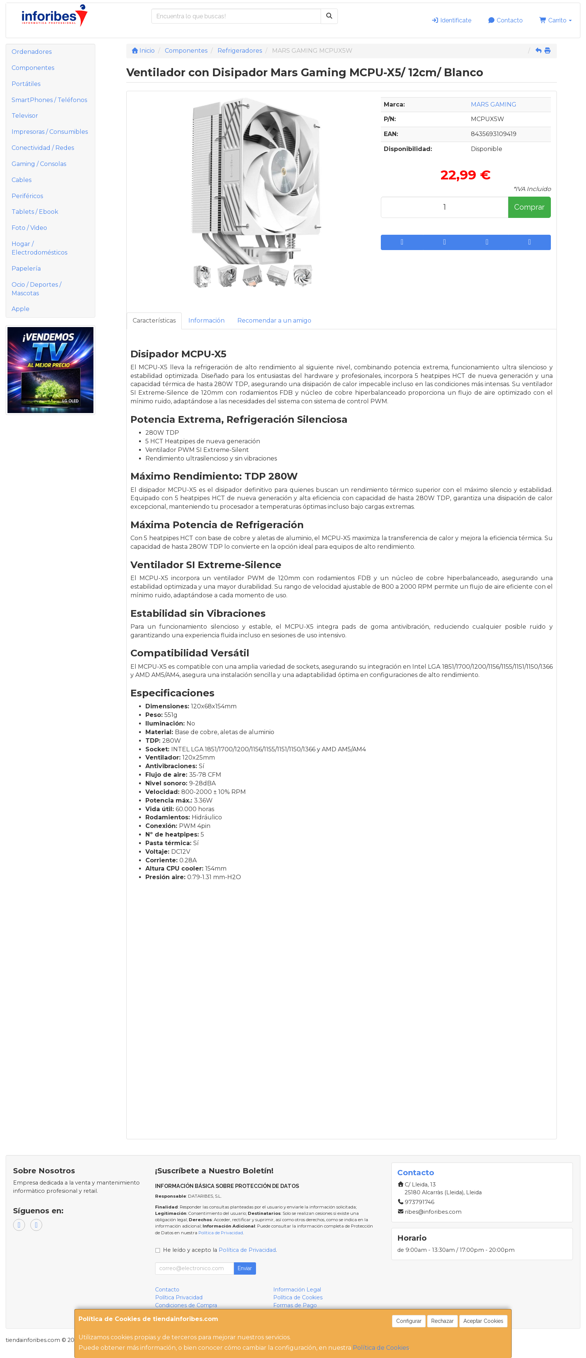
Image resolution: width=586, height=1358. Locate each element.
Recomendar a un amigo (274, 320)
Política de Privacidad (220, 1232)
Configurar (409, 1321)
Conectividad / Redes (43, 147)
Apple (21, 308)
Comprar (529, 207)
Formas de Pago (295, 1305)
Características (154, 320)
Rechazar (442, 1321)
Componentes (33, 67)
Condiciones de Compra (186, 1305)
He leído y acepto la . (220, 1250)
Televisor (25, 115)
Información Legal (297, 1289)
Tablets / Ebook (35, 211)
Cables (21, 180)
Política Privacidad (179, 1297)
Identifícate (451, 20)
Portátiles (26, 83)
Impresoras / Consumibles (50, 131)
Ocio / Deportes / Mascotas (36, 289)
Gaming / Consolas (39, 163)
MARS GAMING (493, 104)
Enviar (245, 1268)
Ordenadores (32, 51)
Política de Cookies (381, 1347)
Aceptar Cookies (483, 1321)
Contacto (505, 20)
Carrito (555, 20)
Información (206, 320)
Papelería (26, 268)
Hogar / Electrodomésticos (39, 248)
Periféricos (27, 196)
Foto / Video (29, 227)
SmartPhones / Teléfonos (49, 100)
